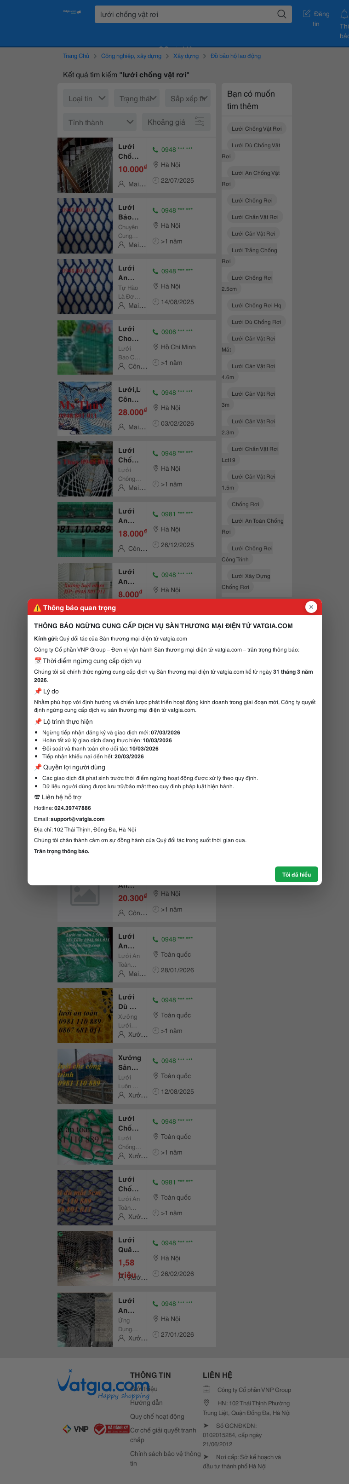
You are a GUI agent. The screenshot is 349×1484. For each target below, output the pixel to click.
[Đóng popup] (311, 607)
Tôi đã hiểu (296, 874)
